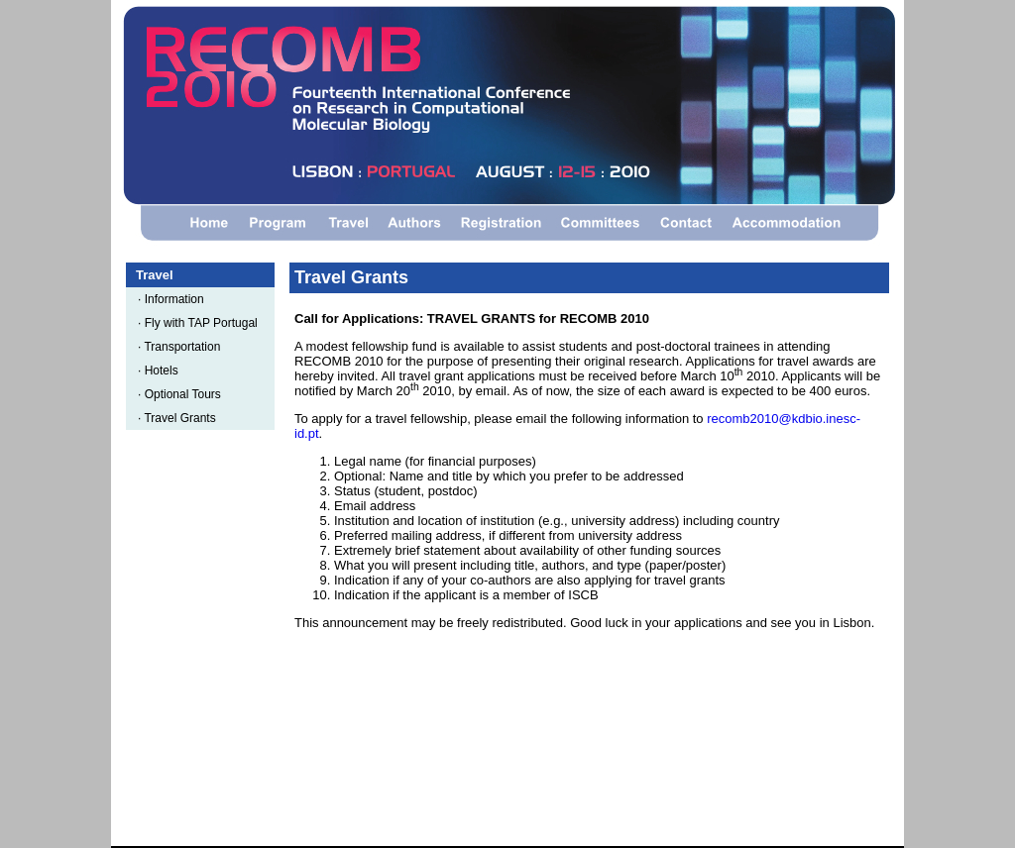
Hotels (165, 370)
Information (178, 299)
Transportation (185, 347)
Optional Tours (186, 394)
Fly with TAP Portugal (205, 323)
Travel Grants (183, 418)
